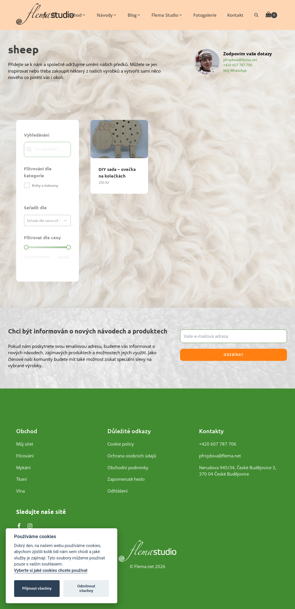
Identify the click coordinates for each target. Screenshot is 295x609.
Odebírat (233, 354)
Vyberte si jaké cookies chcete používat (51, 570)
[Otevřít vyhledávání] (256, 14)
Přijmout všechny (37, 588)
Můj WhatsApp (235, 70)
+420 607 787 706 (237, 65)
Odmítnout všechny (86, 588)
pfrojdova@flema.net (240, 59)
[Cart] (271, 14)
